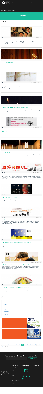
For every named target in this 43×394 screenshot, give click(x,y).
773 (30, 344)
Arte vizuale (6, 306)
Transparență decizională (32, 2)
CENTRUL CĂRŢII (3, 10)
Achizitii (13, 378)
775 (35, 344)
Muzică (5, 309)
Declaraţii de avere (15, 377)
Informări (13, 10)
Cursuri (17, 2)
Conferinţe (6, 307)
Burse (9, 10)
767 (14, 344)
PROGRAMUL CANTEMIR (18, 8)
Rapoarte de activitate (15, 373)
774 (32, 344)
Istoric (13, 375)
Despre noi (21, 2)
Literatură (5, 304)
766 (11, 344)
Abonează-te (32, 358)
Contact (39, 2)
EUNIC (35, 8)
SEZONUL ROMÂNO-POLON (29, 8)
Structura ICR (14, 372)
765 (8, 344)
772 (27, 344)
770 (22, 344)
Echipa (13, 370)
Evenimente (10, 8)
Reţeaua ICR (4, 8)
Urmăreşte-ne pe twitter (26, 370)
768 (16, 344)
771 (24, 344)
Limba (13, 2)
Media (25, 2)
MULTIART (6, 314)
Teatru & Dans (6, 311)
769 (19, 344)
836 (39, 344)
